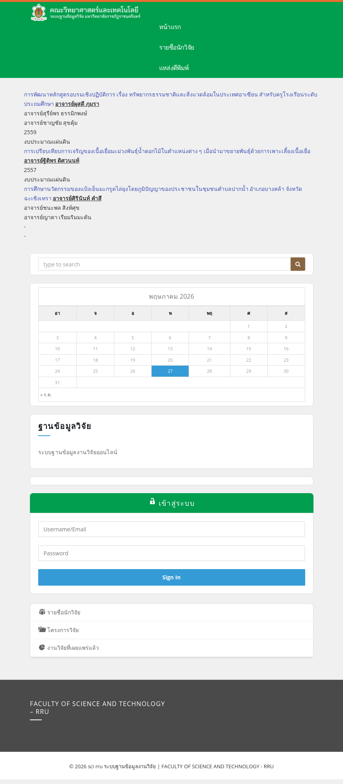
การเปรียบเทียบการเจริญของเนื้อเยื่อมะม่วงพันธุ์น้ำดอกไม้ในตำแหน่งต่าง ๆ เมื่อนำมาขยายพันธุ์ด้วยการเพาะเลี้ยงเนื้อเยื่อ (167, 151)
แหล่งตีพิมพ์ (174, 67)
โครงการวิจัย (52, 629)
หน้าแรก (170, 26)
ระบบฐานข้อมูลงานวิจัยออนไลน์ (78, 452)
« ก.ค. (46, 395)
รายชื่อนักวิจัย (176, 47)
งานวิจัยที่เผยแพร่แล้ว (62, 647)
